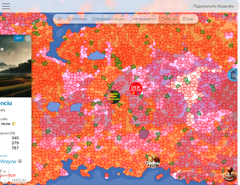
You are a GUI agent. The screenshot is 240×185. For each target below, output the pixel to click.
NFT (19, 38)
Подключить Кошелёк (213, 6)
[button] (153, 161)
